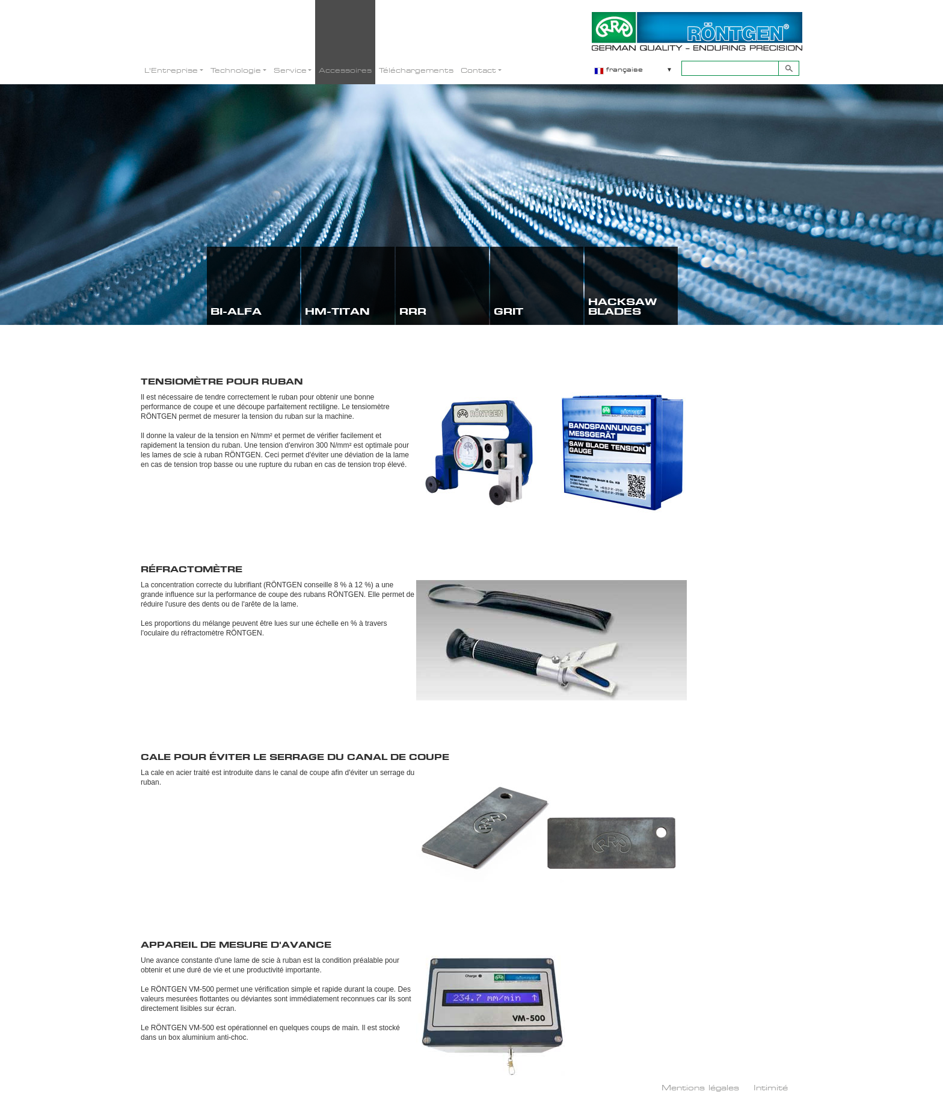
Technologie (235, 70)
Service (290, 70)
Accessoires (345, 70)
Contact (478, 70)
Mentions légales (700, 1087)
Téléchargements (416, 70)
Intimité (771, 1087)
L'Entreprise (171, 70)
